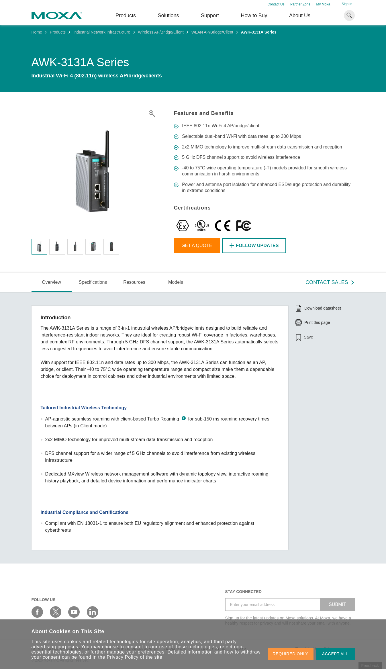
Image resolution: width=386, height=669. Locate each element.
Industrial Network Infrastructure (101, 32)
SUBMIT (337, 604)
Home (37, 32)
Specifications (93, 282)
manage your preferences (135, 652)
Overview (51, 282)
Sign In (347, 4)
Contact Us (275, 4)
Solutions (168, 15)
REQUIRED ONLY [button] (290, 654)
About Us (299, 15)
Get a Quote (196, 245)
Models (175, 282)
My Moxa (323, 4)
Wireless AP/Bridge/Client (161, 32)
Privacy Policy (123, 657)
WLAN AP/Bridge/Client (212, 32)
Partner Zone (300, 4)
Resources (134, 282)
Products (58, 32)
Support (210, 15)
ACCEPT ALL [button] (335, 654)
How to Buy (254, 15)
